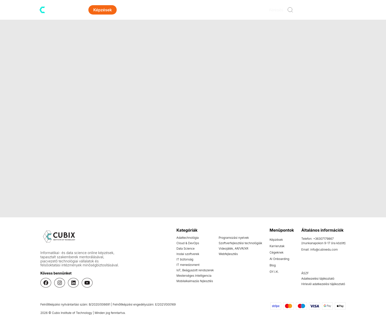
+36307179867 (323, 238)
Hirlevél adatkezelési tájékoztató (323, 284)
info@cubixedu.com (324, 249)
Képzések (276, 239)
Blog (194, 9)
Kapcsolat (217, 9)
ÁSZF (305, 273)
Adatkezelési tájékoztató (317, 278)
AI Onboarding (279, 259)
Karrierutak (137, 9)
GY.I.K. (274, 272)
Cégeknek (277, 252)
